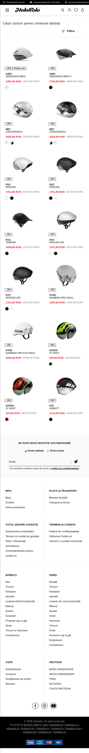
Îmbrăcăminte (13, 669)
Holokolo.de (29, 731)
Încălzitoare (55, 640)
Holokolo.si (57, 728)
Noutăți (53, 581)
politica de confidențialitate (65, 468)
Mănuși (9, 606)
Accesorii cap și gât (60, 635)
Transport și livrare (59, 502)
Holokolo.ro (42, 728)
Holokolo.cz (71, 724)
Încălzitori (10, 615)
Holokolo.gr (59, 731)
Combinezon (12, 635)
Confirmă (75, 461)
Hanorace (54, 620)
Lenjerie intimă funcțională (20, 601)
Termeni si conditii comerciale (65, 541)
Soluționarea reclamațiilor (20, 531)
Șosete (9, 611)
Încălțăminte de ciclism (18, 678)
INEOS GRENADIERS (61, 674)
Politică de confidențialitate (64, 531)
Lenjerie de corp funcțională (64, 601)
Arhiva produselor (15, 507)
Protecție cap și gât (16, 620)
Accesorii (11, 674)
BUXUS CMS (31, 724)
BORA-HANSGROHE (61, 669)
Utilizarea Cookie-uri (60, 536)
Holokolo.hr (44, 731)
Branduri (10, 683)
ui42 (45, 724)
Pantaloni (10, 591)
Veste (8, 625)
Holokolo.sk (56, 724)
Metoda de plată (58, 497)
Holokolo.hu (27, 728)
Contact (9, 502)
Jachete (9, 596)
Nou (7, 581)
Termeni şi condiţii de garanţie (22, 536)
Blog (8, 497)
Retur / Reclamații (16, 541)
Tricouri (9, 586)
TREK (52, 678)
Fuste (52, 630)
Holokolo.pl (12, 728)
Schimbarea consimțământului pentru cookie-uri (19, 551)
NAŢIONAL (55, 683)
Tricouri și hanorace (16, 630)
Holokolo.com (73, 728)
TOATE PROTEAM (59, 688)
